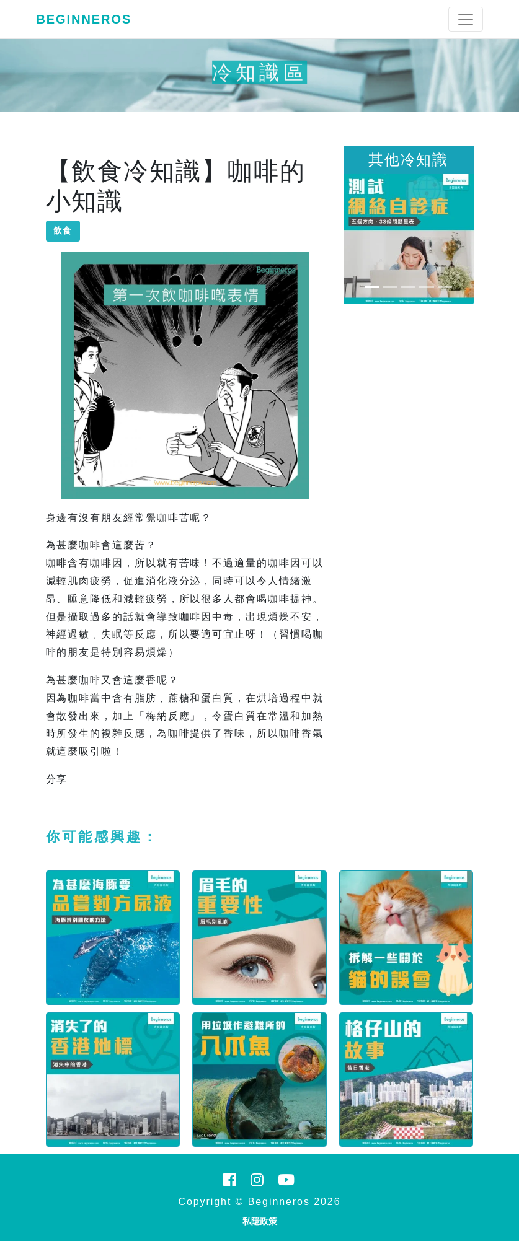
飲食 (63, 230)
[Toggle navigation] (465, 19)
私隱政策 (259, 1221)
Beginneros (84, 19)
